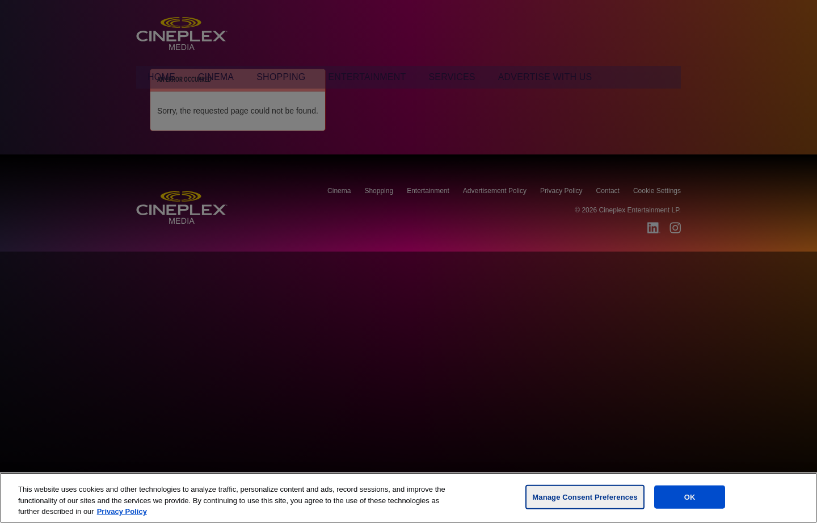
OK (690, 496)
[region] (408, 497)
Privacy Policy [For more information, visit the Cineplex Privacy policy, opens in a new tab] (122, 511)
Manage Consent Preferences (584, 496)
